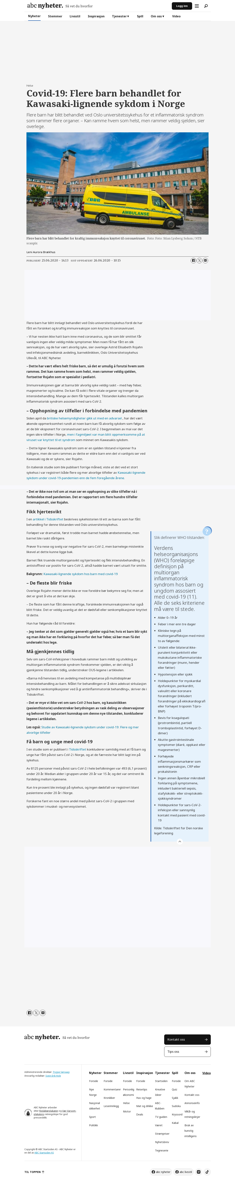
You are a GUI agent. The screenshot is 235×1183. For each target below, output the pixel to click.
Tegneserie (161, 1150)
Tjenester (119, 16)
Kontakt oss (176, 1039)
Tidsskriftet (77, 749)
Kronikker (109, 1098)
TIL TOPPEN (32, 1172)
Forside (93, 1081)
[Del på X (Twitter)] (199, 260)
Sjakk (175, 1098)
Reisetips (141, 1089)
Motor (127, 1111)
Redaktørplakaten (48, 1110)
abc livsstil (186, 1172)
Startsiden (161, 1081)
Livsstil (75, 16)
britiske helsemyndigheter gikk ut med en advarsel (84, 418)
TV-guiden (161, 1117)
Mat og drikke (144, 1106)
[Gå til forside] (60, 5)
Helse (126, 1103)
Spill (140, 16)
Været (159, 1125)
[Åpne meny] (196, 6)
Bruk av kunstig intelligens (190, 1130)
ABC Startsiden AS (44, 1152)
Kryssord (177, 1114)
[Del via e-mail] (205, 260)
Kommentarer (112, 1089)
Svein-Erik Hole (53, 1075)
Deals (139, 1114)
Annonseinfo (192, 1103)
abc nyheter (163, 1172)
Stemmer (55, 16)
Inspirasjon (96, 16)
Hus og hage (144, 1098)
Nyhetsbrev (162, 1142)
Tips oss (173, 1051)
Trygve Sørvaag (61, 1072)
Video (176, 16)
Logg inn (182, 6)
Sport (92, 1117)
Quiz (174, 1089)
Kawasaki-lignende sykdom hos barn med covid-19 (80, 574)
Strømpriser (162, 1133)
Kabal (175, 1123)
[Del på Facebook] (193, 260)
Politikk (93, 1125)
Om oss (156, 16)
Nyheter (34, 16)
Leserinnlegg (111, 1106)
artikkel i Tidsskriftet (48, 519)
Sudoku (176, 1106)
